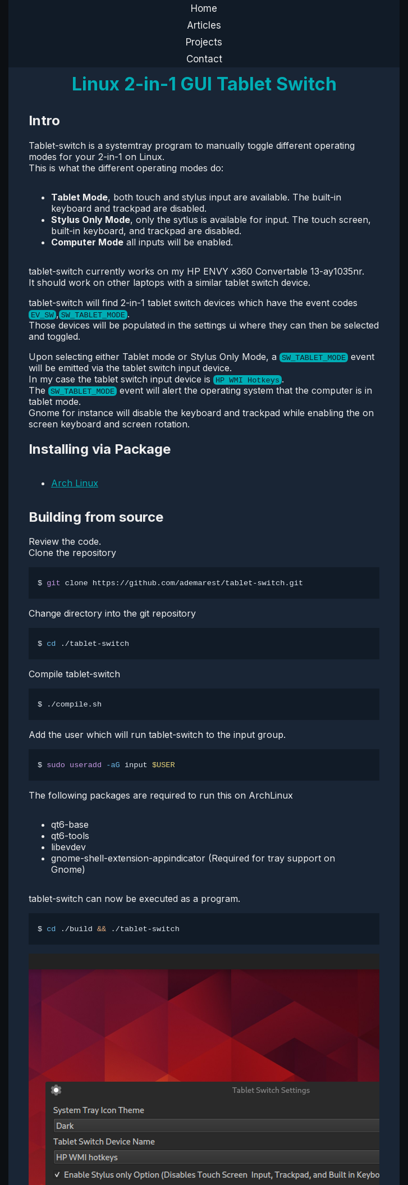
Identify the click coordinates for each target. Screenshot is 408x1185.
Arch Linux (74, 483)
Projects (204, 42)
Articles (204, 25)
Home (204, 8)
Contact (204, 59)
